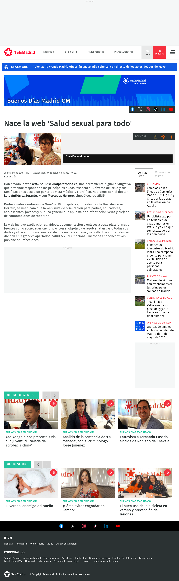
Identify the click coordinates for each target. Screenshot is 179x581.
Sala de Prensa (12, 558)
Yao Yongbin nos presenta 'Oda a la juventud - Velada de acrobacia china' (31, 414)
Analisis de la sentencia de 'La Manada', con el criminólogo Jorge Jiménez (88, 414)
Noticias (48, 52)
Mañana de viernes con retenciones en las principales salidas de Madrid (140, 279)
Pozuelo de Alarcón (160, 212)
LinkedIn (163, 109)
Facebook (132, 109)
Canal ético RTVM (13, 561)
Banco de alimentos (159, 241)
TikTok (156, 109)
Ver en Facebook (61, 526)
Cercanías (153, 184)
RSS (163, 136)
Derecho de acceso (99, 558)
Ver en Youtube (117, 526)
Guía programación (66, 544)
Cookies (86, 561)
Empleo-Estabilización (124, 558)
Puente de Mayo (157, 276)
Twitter (140, 109)
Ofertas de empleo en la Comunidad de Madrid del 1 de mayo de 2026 (140, 326)
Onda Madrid (96, 52)
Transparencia (51, 558)
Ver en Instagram (84, 526)
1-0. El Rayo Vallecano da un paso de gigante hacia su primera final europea (140, 301)
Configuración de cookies (106, 561)
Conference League (159, 298)
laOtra (50, 544)
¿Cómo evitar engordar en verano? (88, 483)
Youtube (171, 109)
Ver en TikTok (95, 526)
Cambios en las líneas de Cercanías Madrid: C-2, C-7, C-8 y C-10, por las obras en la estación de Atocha (140, 187)
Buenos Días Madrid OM (21, 432)
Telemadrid (21, 544)
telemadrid (15, 574)
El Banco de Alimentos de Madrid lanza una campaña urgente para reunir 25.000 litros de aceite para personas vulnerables (140, 244)
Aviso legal (73, 561)
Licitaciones (145, 558)
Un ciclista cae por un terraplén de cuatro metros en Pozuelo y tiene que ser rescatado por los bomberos (140, 215)
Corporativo (14, 552)
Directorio (66, 558)
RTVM (8, 538)
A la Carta (71, 52)
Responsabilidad (32, 558)
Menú (172, 52)
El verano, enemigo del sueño (31, 483)
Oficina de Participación (38, 561)
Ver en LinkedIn (106, 526)
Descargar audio (156, 136)
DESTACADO (19, 67)
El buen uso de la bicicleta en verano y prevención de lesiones (145, 483)
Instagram (148, 109)
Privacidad (59, 561)
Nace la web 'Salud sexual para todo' (32, 149)
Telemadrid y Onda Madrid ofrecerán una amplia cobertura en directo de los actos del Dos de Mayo (99, 66)
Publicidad (81, 558)
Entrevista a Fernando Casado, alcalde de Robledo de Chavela (145, 414)
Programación (123, 52)
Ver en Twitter (72, 526)
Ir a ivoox (171, 136)
